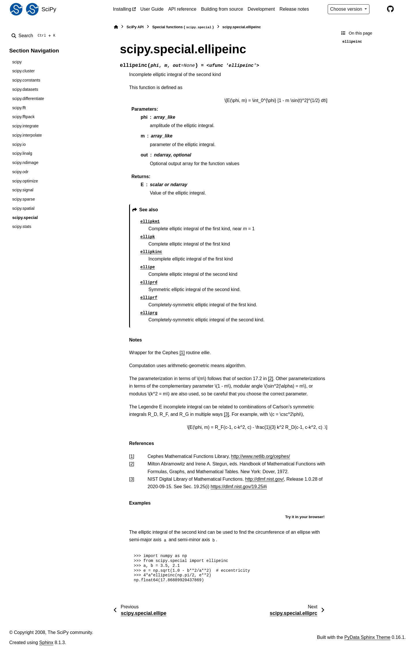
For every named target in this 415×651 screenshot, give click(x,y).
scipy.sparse (23, 199)
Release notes (294, 9)
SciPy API (135, 27)
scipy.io (19, 144)
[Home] (116, 27)
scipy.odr (20, 171)
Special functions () (183, 27)
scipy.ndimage (25, 162)
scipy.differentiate (28, 98)
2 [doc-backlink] (131, 463)
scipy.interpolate (27, 135)
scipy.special (25, 217)
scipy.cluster (23, 71)
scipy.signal (22, 190)
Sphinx (46, 642)
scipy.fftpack (23, 116)
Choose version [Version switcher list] (347, 9)
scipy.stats (21, 226)
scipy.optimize (25, 181)
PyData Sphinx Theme (367, 637)
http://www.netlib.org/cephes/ (260, 456)
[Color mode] (378, 9)
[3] (226, 414)
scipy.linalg (22, 153)
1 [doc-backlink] (131, 456)
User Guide (152, 9)
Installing (122, 9)
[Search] (34, 35)
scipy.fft (19, 107)
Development (261, 9)
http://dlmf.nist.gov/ (264, 479)
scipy (17, 62)
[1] (182, 352)
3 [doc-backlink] (131, 479)
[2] (270, 378)
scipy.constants (26, 80)
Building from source (222, 9)
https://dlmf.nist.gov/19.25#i (239, 486)
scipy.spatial (23, 208)
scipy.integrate (25, 126)
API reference (182, 9)
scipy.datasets (25, 89)
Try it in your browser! (305, 517)
